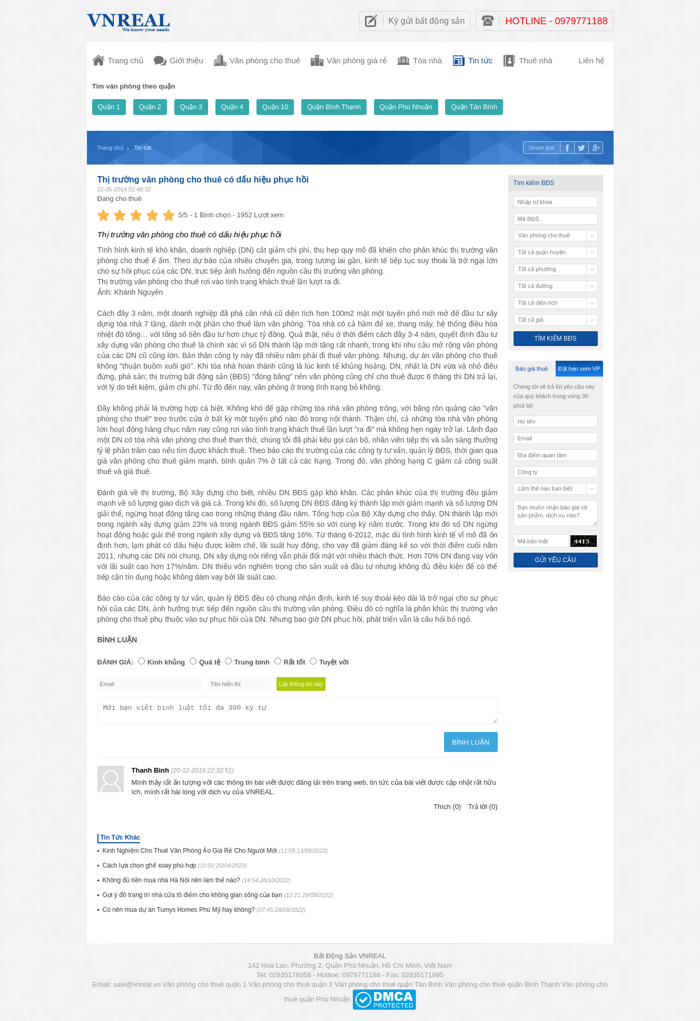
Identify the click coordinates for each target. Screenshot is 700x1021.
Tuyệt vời (334, 662)
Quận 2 (150, 107)
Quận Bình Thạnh (334, 107)
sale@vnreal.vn (137, 987)
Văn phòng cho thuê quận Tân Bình (388, 987)
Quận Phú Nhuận (406, 107)
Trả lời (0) (483, 810)
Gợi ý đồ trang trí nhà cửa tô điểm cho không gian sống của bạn (218, 898)
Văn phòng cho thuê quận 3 (291, 987)
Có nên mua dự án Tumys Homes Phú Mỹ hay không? (204, 913)
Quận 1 (109, 107)
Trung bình (252, 662)
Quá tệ (209, 662)
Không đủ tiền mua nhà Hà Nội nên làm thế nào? (197, 883)
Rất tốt (294, 662)
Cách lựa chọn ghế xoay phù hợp (175, 868)
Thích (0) (447, 810)
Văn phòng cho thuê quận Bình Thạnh (501, 987)
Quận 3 (191, 107)
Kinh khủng (166, 662)
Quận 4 (232, 107)
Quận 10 (275, 107)
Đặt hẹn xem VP (579, 368)
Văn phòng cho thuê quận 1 (205, 987)
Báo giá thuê (532, 368)
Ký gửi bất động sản (427, 20)
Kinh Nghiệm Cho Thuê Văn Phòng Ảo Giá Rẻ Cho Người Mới (215, 854)
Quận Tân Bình (474, 107)
